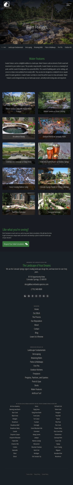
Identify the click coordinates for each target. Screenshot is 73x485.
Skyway (58, 444)
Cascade (15, 431)
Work (3, 47)
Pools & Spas (36, 381)
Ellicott (15, 456)
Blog (36, 332)
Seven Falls (58, 441)
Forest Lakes (36, 416)
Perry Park (58, 416)
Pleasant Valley (58, 428)
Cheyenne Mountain (15, 438)
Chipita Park (15, 441)
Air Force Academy (15, 406)
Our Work (36, 313)
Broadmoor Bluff (15, 425)
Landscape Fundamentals (15, 47)
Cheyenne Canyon (15, 434)
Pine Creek (58, 425)
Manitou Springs (36, 441)
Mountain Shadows (37, 447)
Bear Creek (15, 412)
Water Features (36, 389)
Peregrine (58, 412)
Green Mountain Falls (36, 428)
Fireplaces (36, 373)
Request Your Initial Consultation (16, 244)
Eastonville (15, 450)
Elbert (14, 453)
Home (36, 309)
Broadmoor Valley (15, 428)
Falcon (36, 406)
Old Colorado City (36, 456)
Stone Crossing (58, 447)
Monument (36, 444)
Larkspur (36, 438)
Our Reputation (36, 320)
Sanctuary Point (58, 438)
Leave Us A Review (36, 336)
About (36, 324)
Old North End (58, 406)
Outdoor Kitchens (36, 369)
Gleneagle (36, 425)
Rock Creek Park (58, 431)
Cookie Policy (45, 474)
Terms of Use (29, 474)
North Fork (36, 450)
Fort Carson (36, 419)
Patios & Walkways (50, 47)
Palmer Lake (58, 409)
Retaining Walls (38, 47)
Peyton (58, 419)
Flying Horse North (36, 412)
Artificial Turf (36, 393)
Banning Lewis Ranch (15, 409)
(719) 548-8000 (36, 289)
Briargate (15, 419)
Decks (36, 385)
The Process (36, 316)
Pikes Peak (58, 422)
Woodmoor (58, 456)
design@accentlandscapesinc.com (36, 284)
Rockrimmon (58, 434)
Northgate (36, 453)
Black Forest (15, 416)
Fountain (36, 422)
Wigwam (58, 450)
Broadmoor (15, 422)
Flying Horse (36, 409)
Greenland (36, 431)
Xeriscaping (28, 47)
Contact (36, 328)
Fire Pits (60, 47)
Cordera (15, 447)
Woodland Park (58, 453)
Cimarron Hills (15, 444)
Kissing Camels (36, 434)
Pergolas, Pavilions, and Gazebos (36, 377)
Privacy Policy (37, 474)
